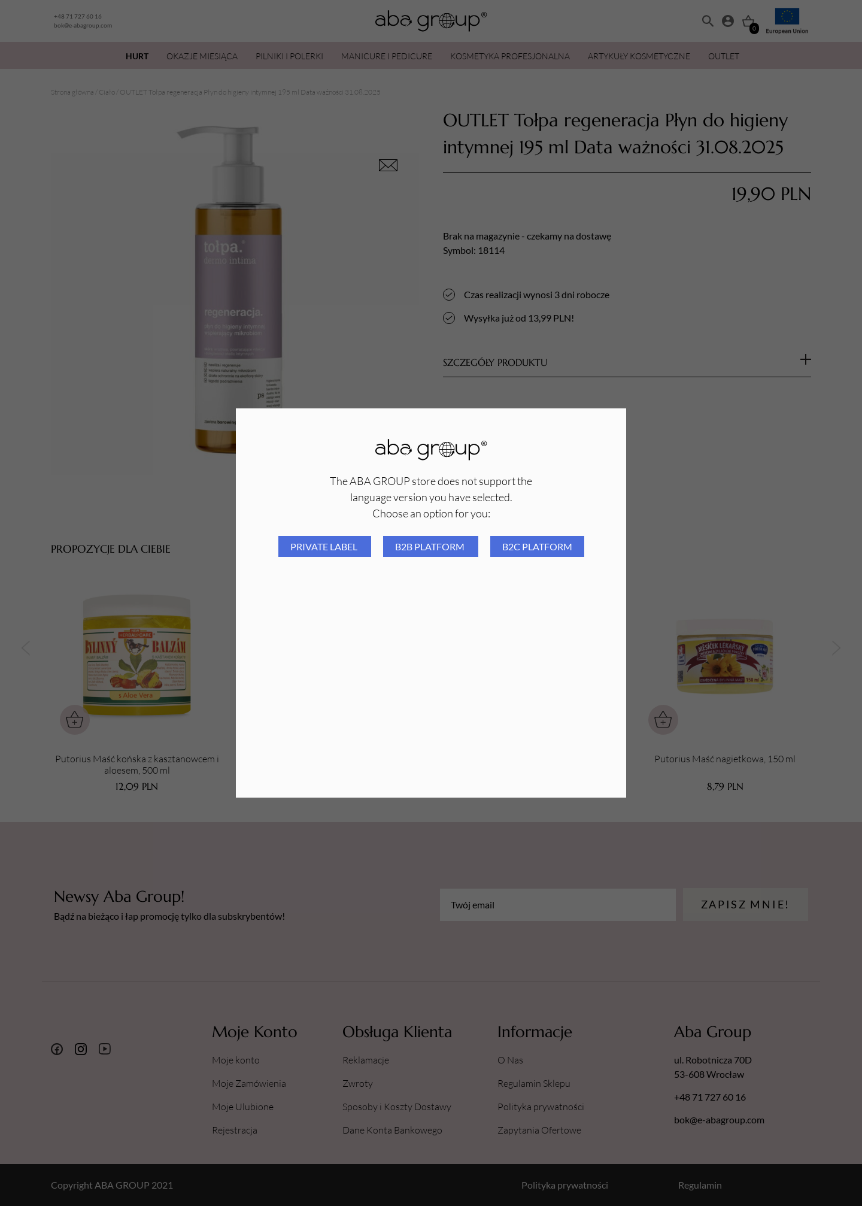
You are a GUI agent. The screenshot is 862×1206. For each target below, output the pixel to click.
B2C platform (537, 546)
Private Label (324, 546)
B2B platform (430, 546)
